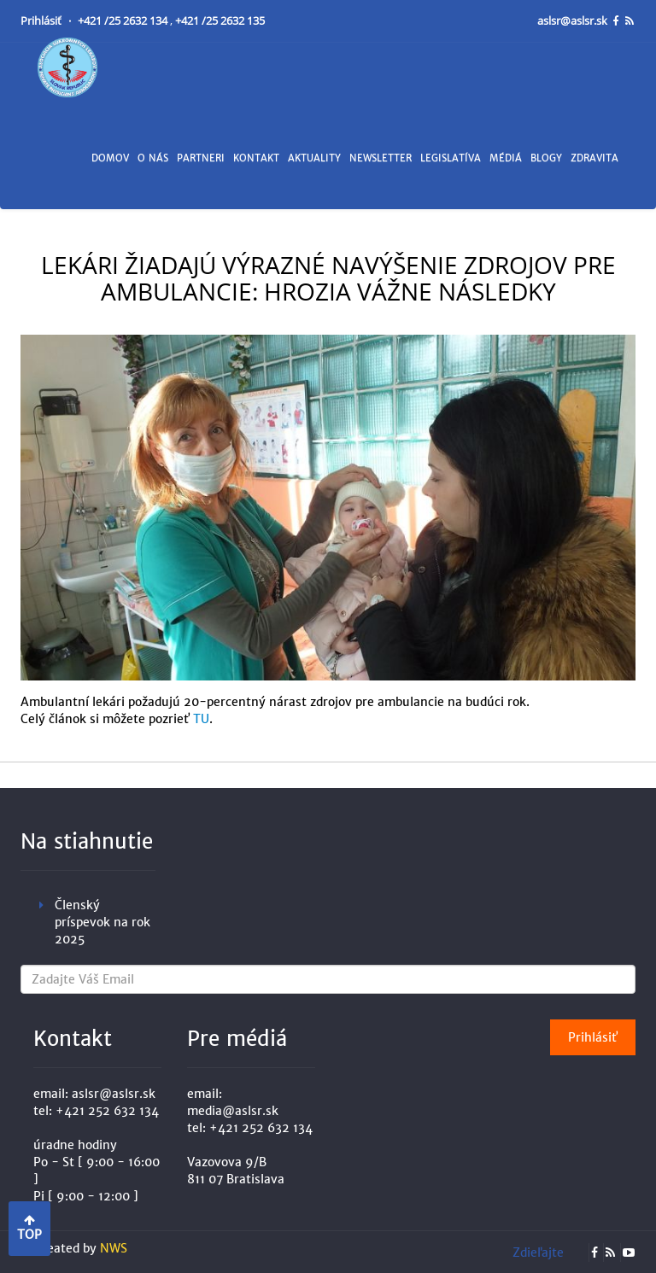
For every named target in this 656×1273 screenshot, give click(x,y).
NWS (113, 1248)
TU (201, 719)
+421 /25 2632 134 (124, 21)
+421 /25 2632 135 (220, 21)
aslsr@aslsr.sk (573, 21)
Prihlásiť (42, 21)
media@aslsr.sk (232, 1110)
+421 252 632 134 (107, 1110)
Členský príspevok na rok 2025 (102, 922)
